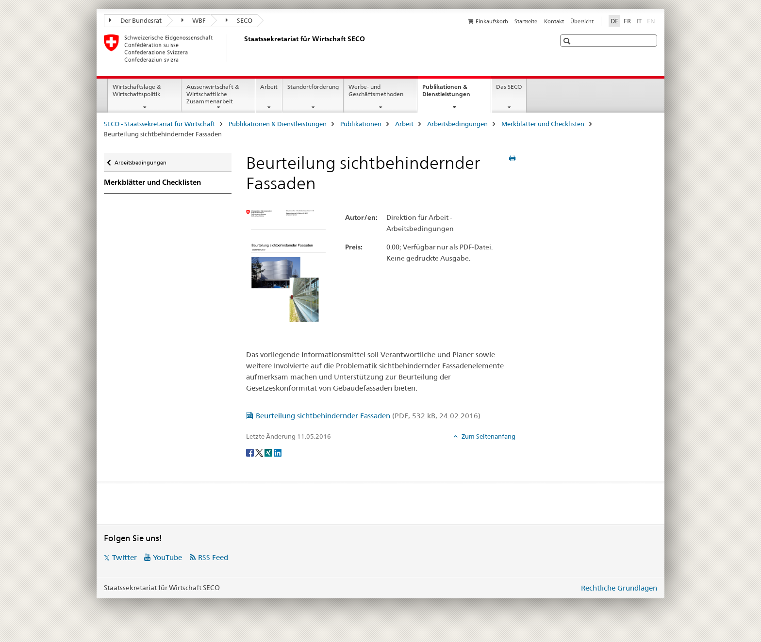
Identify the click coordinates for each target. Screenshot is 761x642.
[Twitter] (260, 452)
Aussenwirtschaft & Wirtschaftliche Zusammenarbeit (212, 94)
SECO (239, 20)
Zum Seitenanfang (487, 436)
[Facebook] (250, 452)
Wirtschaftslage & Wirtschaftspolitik (137, 90)
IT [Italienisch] (639, 21)
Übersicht (582, 21)
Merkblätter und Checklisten (542, 124)
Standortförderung (313, 86)
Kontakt (554, 21)
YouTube (167, 557)
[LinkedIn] (277, 452)
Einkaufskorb (492, 21)
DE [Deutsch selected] (614, 21)
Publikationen (360, 124)
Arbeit (269, 86)
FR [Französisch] (627, 21)
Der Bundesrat (135, 20)
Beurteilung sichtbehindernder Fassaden (368, 415)
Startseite (525, 21)
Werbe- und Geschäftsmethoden (375, 90)
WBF (194, 20)
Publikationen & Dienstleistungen (456, 93)
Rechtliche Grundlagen (619, 588)
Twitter (124, 557)
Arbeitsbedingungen (457, 124)
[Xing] (269, 452)
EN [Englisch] (652, 20)
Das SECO (509, 86)
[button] (568, 41)
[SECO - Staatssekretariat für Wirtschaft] (242, 48)
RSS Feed (213, 557)
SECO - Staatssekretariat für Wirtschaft (159, 124)
